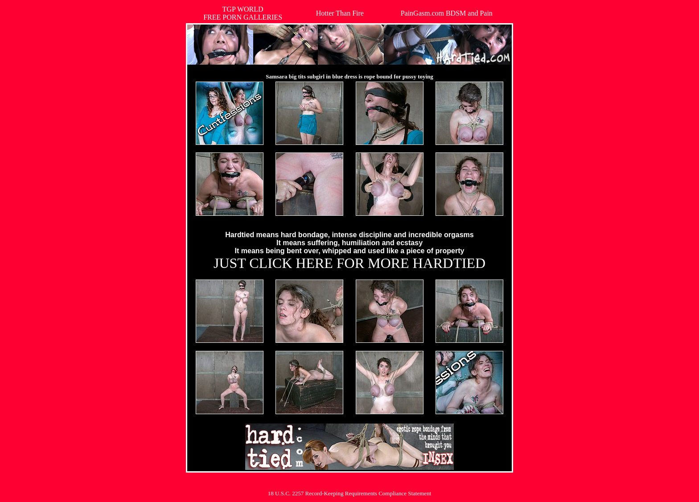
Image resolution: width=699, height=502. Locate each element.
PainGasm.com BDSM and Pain (447, 13)
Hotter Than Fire (340, 13)
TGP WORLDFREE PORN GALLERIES (242, 13)
